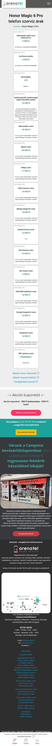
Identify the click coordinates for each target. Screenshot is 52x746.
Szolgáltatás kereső (26, 381)
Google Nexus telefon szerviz (26, 668)
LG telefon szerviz (26, 663)
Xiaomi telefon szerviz (26, 677)
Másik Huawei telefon (26, 377)
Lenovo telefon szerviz (26, 665)
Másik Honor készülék (26, 373)
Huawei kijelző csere (26, 702)
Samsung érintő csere (26, 692)
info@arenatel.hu (28, 640)
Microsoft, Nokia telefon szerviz (26, 670)
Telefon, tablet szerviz (26, 706)
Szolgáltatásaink (26, 655)
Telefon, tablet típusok (26, 708)
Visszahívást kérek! (26, 432)
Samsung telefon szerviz (26, 673)
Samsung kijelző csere (26, 694)
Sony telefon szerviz (26, 675)
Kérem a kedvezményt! (26, 413)
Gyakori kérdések (26, 717)
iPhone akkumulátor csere (26, 681)
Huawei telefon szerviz (26, 660)
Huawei (16, 26)
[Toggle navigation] (48, 3)
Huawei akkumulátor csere (26, 698)
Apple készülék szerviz (26, 658)
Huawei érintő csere (26, 700)
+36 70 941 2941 (28, 422)
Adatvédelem (26, 714)
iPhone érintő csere (26, 683)
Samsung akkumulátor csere (26, 689)
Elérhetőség (26, 651)
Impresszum (26, 712)
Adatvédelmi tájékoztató (24, 736)
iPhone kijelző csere (26, 686)
